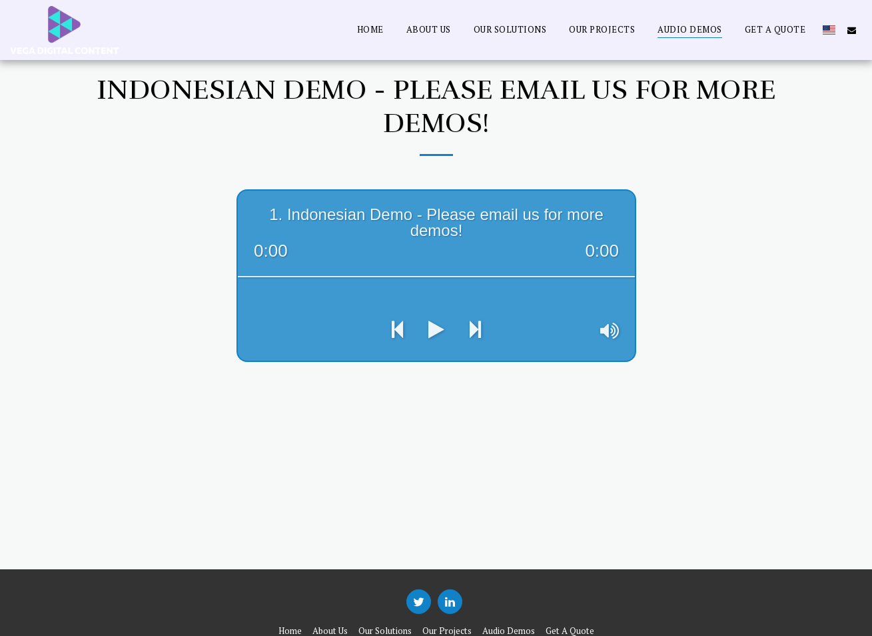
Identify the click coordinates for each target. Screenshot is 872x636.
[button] (851, 30)
